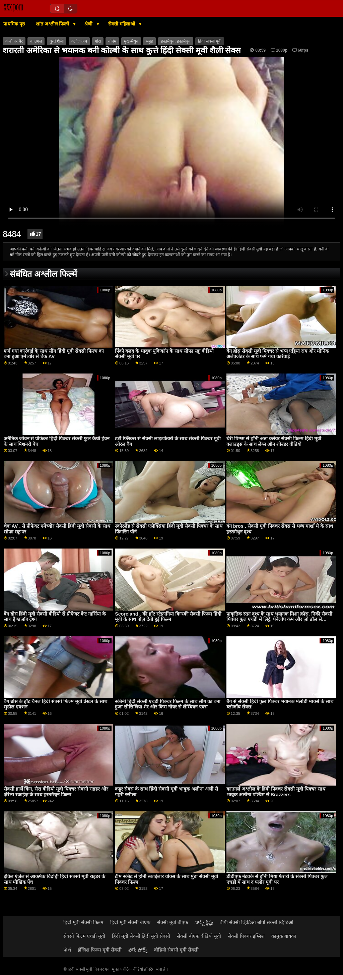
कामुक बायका (283, 936)
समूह (149, 41)
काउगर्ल (36, 41)
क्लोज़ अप (79, 41)
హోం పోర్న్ (137, 950)
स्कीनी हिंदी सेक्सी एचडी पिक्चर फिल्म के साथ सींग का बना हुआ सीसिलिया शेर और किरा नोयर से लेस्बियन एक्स (167, 704)
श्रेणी (89, 23)
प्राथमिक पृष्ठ (14, 23)
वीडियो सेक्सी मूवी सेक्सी (176, 950)
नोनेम (112, 41)
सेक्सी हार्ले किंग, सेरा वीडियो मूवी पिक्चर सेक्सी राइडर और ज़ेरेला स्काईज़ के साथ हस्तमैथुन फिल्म (56, 791)
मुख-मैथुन (131, 41)
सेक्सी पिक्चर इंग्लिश (246, 936)
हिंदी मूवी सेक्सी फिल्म (83, 922)
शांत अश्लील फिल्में (53, 23)
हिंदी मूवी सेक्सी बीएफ (130, 922)
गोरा (98, 41)
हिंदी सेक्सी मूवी (209, 41)
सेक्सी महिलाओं (122, 23)
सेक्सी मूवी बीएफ (172, 922)
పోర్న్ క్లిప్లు (204, 922)
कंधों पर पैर (14, 41)
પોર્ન (67, 950)
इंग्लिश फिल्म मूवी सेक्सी (100, 950)
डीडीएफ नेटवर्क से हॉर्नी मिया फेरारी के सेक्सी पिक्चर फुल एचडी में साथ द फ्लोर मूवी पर (277, 879)
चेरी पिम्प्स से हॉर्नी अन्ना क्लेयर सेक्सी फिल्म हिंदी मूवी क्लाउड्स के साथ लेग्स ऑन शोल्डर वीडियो (273, 441)
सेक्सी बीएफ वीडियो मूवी (199, 936)
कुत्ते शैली (57, 41)
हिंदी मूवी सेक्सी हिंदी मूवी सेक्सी (141, 936)
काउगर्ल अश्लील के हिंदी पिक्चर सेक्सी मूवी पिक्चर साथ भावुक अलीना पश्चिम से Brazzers (275, 791)
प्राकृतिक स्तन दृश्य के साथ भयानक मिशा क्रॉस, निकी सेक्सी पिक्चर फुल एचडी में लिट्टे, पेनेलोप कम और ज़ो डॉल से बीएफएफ (279, 619)
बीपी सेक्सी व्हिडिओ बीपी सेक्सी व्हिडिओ (256, 922)
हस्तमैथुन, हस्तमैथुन (176, 41)
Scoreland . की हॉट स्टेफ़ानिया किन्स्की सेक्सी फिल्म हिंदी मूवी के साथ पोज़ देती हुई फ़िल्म (168, 616)
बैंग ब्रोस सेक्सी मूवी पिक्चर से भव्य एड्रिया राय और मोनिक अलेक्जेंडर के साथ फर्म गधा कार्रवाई (277, 353)
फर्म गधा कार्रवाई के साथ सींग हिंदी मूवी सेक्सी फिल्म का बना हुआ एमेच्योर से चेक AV (54, 353)
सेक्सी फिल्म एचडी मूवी (84, 936)
